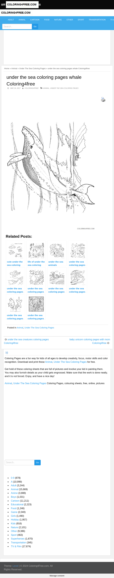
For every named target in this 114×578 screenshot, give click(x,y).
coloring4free (32, 88)
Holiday (15, 519)
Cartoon (34, 20)
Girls (13, 516)
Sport (81, 20)
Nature (58, 20)
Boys (13, 497)
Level (15, 566)
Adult (11, 20)
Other (69, 20)
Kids (13, 523)
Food (47, 20)
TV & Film (16, 546)
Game (14, 512)
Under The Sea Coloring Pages (32, 68)
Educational (17, 504)
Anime (14, 493)
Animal (22, 20)
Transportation (97, 20)
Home (6, 68)
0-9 (12, 478)
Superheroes (18, 538)
